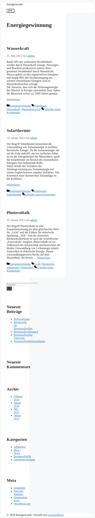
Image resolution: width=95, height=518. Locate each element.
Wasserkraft (18, 48)
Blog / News (17, 452)
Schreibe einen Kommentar (40, 194)
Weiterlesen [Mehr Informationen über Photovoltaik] (43, 257)
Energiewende (15, 4)
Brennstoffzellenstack (26, 331)
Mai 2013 (16, 411)
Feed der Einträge (19, 493)
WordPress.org (22, 503)
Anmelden (20, 487)
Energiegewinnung (20, 105)
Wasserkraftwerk (30, 109)
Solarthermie (18, 130)
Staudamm (40, 105)
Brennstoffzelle (22, 456)
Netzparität (48, 264)
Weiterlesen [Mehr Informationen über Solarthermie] (13, 184)
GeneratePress (56, 514)
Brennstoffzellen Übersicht (23, 336)
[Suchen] (9, 288)
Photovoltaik (18, 212)
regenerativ (40, 191)
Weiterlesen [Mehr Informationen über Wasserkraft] (13, 99)
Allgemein (20, 446)
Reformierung (22, 319)
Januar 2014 (17, 404)
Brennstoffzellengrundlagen (29, 341)
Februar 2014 (18, 398)
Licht (37, 264)
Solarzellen (27, 267)
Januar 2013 (17, 417)
